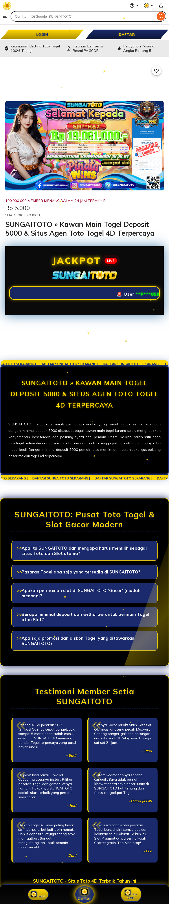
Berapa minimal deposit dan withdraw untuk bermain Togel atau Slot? (85, 617)
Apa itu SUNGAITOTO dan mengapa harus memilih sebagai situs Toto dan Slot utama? (84, 550)
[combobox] (83, 16)
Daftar (84, 894)
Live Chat (131, 894)
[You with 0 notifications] (148, 5)
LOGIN (42, 34)
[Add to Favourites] (156, 70)
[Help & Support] (134, 5)
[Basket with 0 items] (161, 5)
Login (38, 894)
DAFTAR (127, 34)
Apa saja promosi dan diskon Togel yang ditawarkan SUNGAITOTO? (78, 640)
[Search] (161, 16)
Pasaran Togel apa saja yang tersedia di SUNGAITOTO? (81, 572)
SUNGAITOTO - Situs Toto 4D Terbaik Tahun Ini (84, 881)
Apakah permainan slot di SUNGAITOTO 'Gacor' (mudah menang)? (81, 593)
